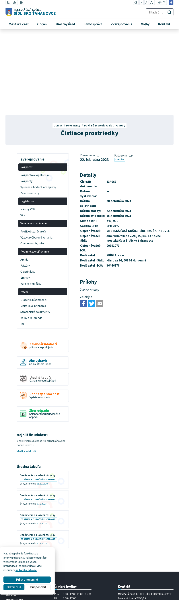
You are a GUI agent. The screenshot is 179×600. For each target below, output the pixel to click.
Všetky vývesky (26, 472)
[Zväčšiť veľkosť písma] (152, 2)
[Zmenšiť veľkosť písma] (141, 2)
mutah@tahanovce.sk (131, 541)
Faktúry (119, 79)
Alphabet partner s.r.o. (50, 566)
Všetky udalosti (26, 371)
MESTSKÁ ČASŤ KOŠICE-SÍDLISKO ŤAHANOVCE (52, 569)
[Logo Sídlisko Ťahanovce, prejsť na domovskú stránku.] (30, 12)
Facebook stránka (129, 546)
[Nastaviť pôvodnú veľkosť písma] (146, 2)
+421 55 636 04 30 (128, 537)
